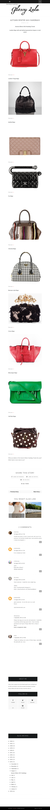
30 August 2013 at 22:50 (19, 579)
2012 (11, 791)
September (14, 768)
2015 (11, 757)
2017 (11, 753)
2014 (11, 759)
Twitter (22, 701)
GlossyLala (14, 808)
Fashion (27, 483)
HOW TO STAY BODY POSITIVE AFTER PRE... (15, 515)
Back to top (38, 808)
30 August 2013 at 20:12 (19, 563)
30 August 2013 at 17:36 (19, 534)
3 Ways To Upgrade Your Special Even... (32, 515)
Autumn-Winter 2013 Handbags (18, 773)
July (12, 775)
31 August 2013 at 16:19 (19, 599)
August (13, 771)
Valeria (16, 577)
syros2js (16, 561)
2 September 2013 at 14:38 (20, 617)
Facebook (13, 701)
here (13, 74)
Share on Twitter (33, 476)
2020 (11, 746)
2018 (11, 750)
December (13, 764)
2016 (11, 755)
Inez (15, 635)
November (13, 766)
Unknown (17, 548)
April (12, 782)
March (12, 784)
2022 (11, 741)
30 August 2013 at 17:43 (19, 550)
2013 (11, 762)
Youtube (22, 706)
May (12, 780)
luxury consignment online (20, 627)
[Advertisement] (22, 721)
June (12, 777)
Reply (40, 554)
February (13, 787)
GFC (13, 706)
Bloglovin (32, 701)
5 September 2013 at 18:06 (20, 637)
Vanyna (16, 532)
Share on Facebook (18, 476)
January (13, 789)
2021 (11, 743)
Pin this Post (26, 479)
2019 (11, 748)
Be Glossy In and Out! (12, 4)
